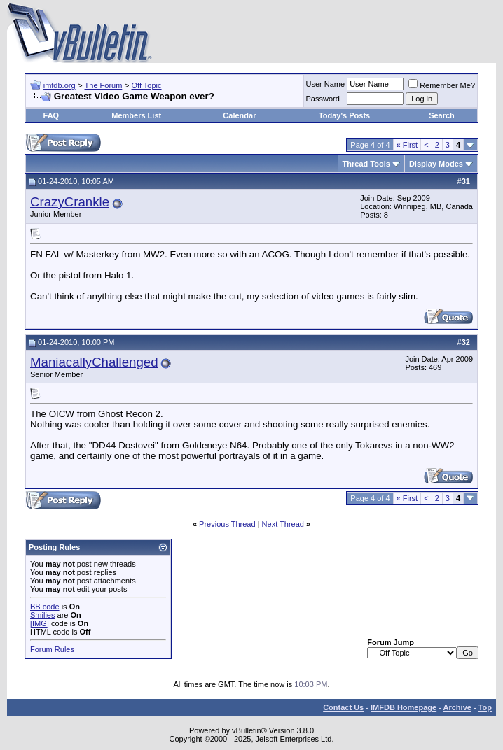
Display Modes (436, 164)
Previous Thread (227, 524)
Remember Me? (441, 85)
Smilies (42, 615)
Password (323, 98)
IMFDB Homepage (403, 707)
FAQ (51, 115)
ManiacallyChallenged (94, 362)
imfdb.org (59, 85)
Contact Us (343, 707)
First (407, 145)
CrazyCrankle (69, 201)
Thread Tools (366, 164)
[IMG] (39, 623)
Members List (136, 115)
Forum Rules (52, 649)
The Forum (104, 85)
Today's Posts (344, 115)
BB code (45, 606)
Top (485, 707)
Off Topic (147, 85)
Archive (457, 707)
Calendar (239, 115)
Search (442, 115)
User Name (325, 84)
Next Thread (283, 524)
